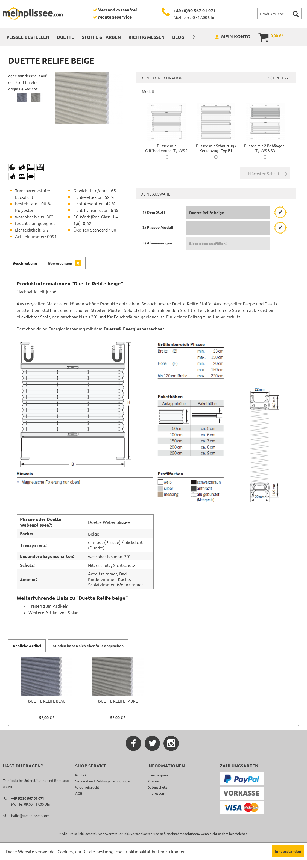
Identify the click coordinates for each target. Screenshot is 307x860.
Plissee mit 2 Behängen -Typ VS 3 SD (265, 145)
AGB (78, 793)
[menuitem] (279, 13)
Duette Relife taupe (118, 701)
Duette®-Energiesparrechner (134, 329)
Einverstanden (288, 851)
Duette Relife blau (47, 701)
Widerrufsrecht (87, 787)
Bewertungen (64, 263)
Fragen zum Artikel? (46, 605)
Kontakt (81, 775)
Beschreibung (25, 263)
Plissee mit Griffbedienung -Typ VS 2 (166, 145)
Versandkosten (141, 833)
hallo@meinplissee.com (30, 815)
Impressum (156, 793)
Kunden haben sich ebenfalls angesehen (88, 645)
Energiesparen (158, 775)
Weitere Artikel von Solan (51, 612)
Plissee (153, 781)
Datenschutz (157, 787)
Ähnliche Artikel (27, 645)
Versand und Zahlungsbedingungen (103, 781)
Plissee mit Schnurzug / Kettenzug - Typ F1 (216, 145)
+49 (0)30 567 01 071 (195, 10)
